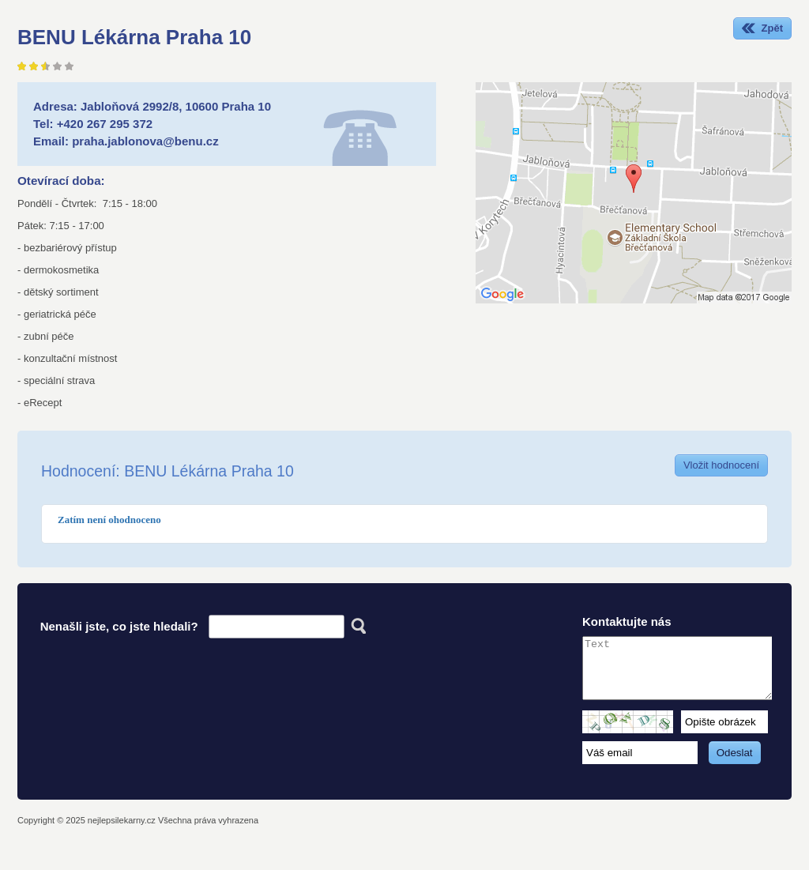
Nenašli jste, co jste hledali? (119, 626)
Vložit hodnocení (721, 465)
